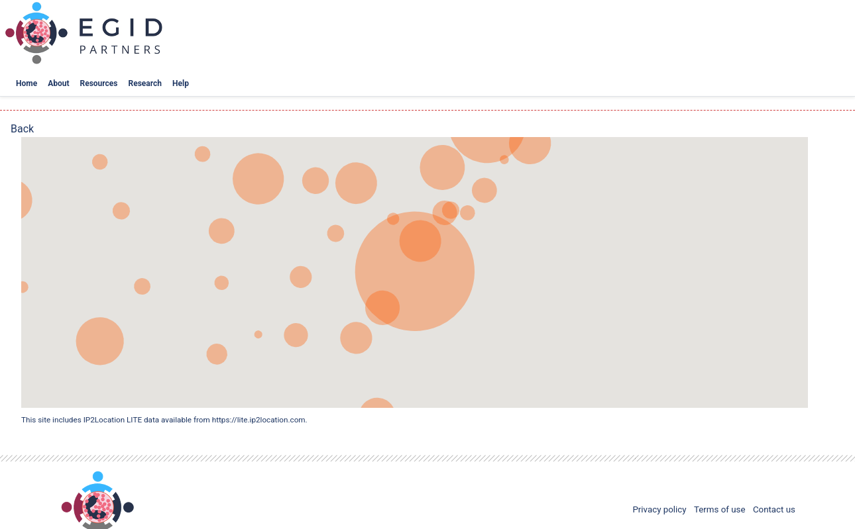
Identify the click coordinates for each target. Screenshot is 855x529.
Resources (99, 83)
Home (26, 83)
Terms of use (720, 509)
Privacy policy (659, 509)
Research (145, 83)
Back (22, 128)
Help (180, 83)
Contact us (774, 509)
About (58, 83)
